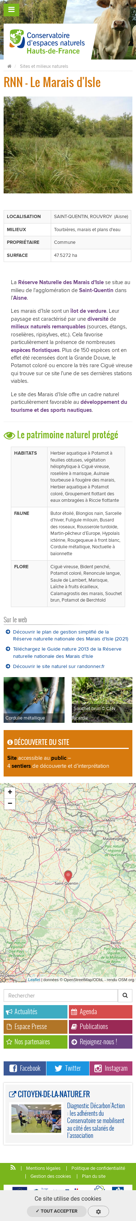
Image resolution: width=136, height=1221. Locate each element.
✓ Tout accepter (56, 1211)
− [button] (10, 804)
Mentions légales (43, 1168)
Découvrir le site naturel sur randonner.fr (55, 666)
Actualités (21, 1011)
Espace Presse (26, 1026)
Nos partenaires (28, 1041)
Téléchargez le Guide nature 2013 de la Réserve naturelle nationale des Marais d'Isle (63, 652)
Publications (89, 1026)
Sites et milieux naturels (44, 66)
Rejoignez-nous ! (94, 1041)
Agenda (84, 1011)
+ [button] (10, 792)
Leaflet (34, 980)
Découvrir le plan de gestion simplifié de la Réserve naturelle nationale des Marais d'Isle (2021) (67, 635)
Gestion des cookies (50, 1176)
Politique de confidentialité (98, 1168)
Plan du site (94, 1176)
